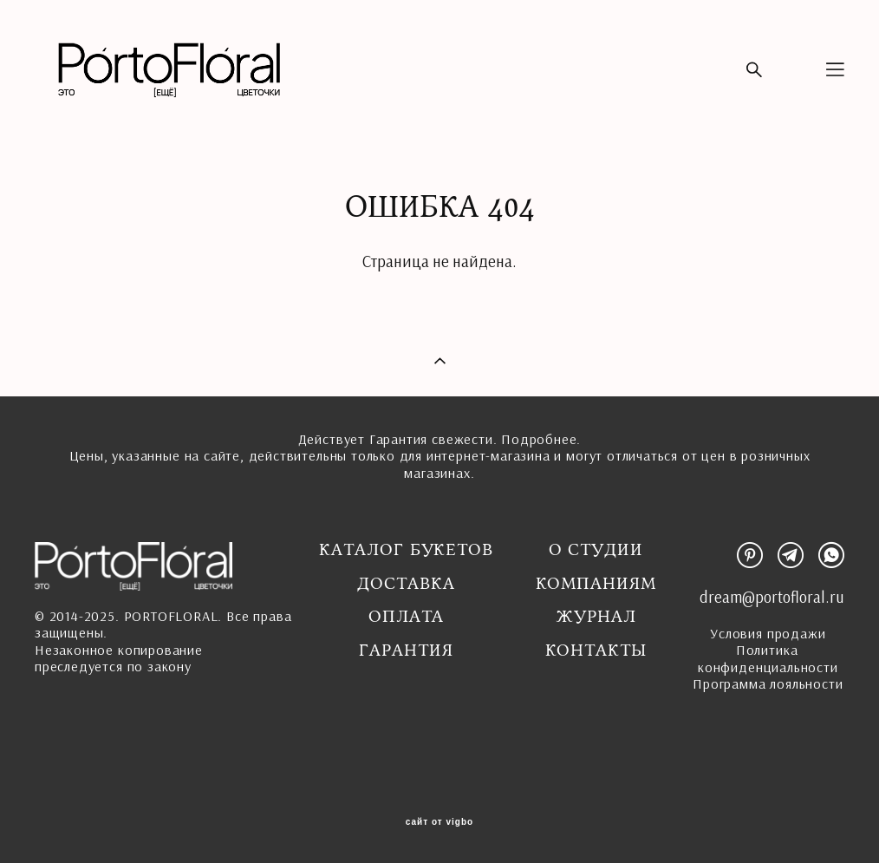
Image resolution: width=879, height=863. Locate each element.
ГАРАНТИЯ (406, 650)
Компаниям (596, 584)
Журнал (596, 617)
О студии (596, 550)
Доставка (405, 584)
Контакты (596, 650)
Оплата (406, 617)
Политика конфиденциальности (768, 658)
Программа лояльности (768, 683)
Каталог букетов (406, 550)
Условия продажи (767, 633)
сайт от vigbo (439, 822)
